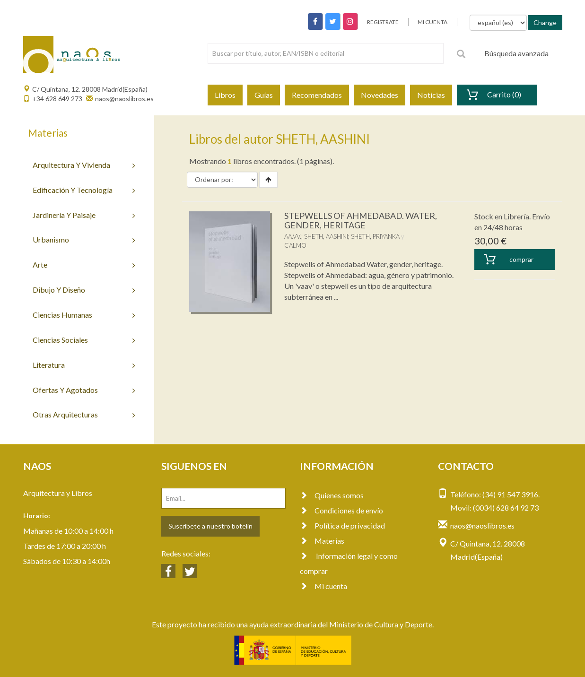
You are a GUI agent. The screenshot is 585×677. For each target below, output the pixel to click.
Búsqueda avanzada (516, 53)
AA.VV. (292, 236)
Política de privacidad (342, 525)
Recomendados (317, 94)
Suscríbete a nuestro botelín (210, 526)
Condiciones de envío (341, 510)
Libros (225, 94)
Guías (263, 94)
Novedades (379, 94)
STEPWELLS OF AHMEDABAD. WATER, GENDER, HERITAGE (360, 220)
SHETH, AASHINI (326, 236)
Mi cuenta (323, 586)
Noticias (431, 94)
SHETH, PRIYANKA (375, 236)
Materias (322, 540)
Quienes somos (332, 495)
